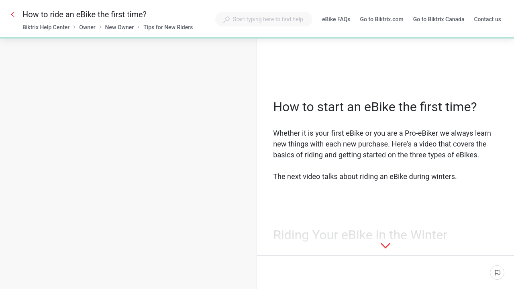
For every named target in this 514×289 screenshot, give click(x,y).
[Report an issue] (497, 272)
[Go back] (13, 14)
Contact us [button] (487, 19)
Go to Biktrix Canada (439, 20)
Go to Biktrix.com (382, 20)
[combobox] (263, 19)
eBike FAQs (336, 20)
